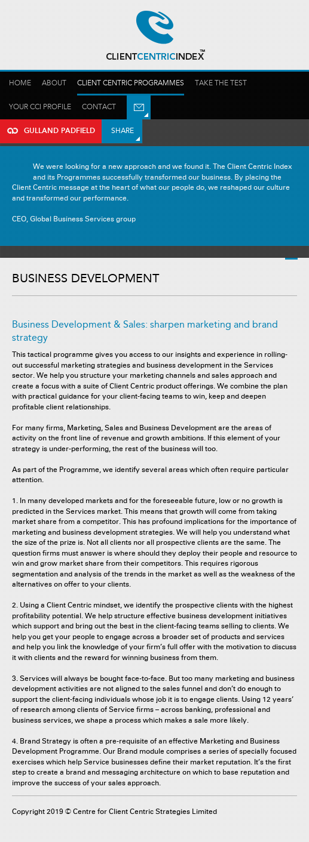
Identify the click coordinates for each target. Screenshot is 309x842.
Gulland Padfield (155, 36)
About (54, 83)
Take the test (221, 83)
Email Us (139, 107)
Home (20, 83)
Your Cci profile (40, 107)
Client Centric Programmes (130, 83)
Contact (99, 107)
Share (122, 131)
